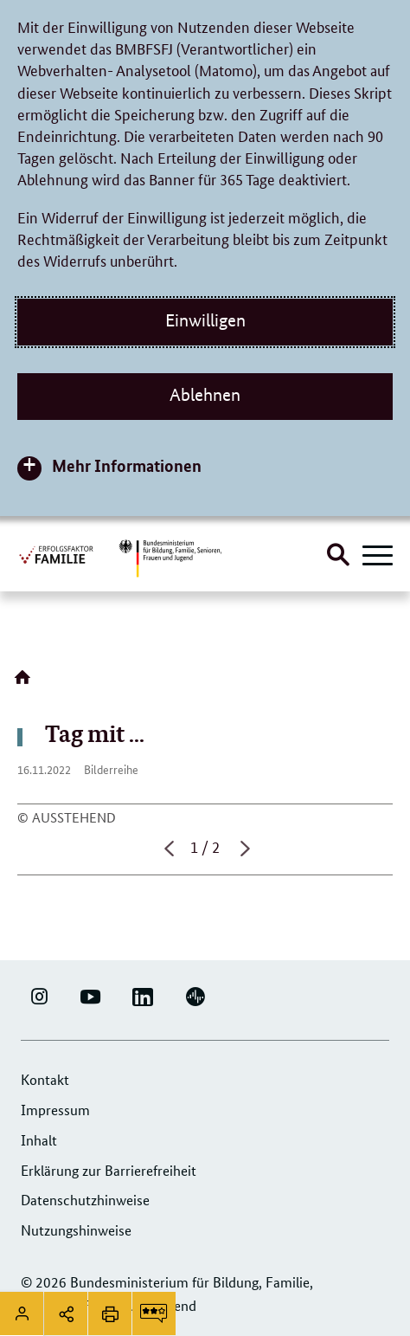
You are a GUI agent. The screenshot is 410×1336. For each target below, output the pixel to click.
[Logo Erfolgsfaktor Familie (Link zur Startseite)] (57, 554)
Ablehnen (205, 394)
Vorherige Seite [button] (167, 848)
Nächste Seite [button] (243, 848)
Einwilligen (205, 320)
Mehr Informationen (127, 465)
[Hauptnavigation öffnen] (377, 556)
